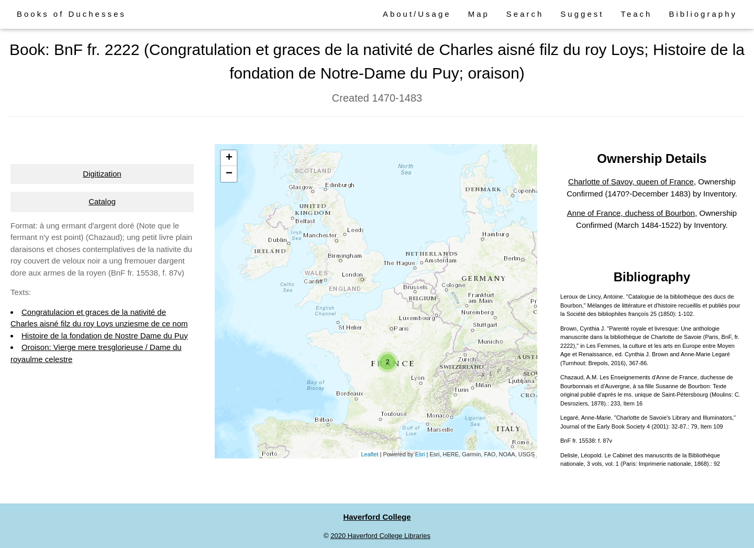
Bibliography (703, 13)
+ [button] (229, 158)
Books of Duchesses (71, 13)
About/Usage (417, 13)
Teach (636, 13)
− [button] (229, 174)
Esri (420, 454)
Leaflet (369, 454)
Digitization (102, 173)
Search (525, 13)
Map (479, 13)
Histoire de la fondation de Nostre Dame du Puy (104, 335)
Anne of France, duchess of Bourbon (631, 213)
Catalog (102, 201)
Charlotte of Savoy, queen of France (631, 181)
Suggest (582, 13)
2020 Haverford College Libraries (380, 536)
